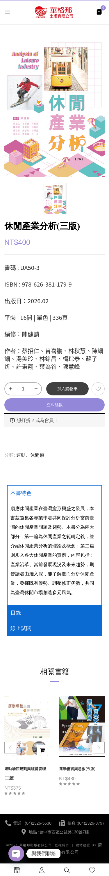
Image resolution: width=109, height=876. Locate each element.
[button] (99, 11)
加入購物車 (67, 388)
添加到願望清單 (98, 388)
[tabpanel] (54, 553)
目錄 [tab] (15, 613)
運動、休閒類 (30, 455)
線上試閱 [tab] (20, 628)
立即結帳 (55, 404)
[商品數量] (23, 389)
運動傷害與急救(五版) (77, 769)
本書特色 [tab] (20, 493)
